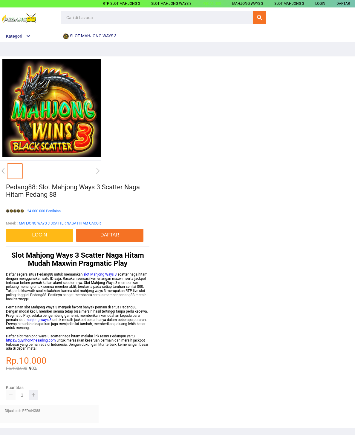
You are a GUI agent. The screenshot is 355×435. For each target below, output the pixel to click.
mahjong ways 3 (39, 320)
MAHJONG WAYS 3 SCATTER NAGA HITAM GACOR (60, 223)
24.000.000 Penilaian (44, 211)
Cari (259, 17)
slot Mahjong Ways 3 (100, 274)
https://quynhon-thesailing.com (31, 340)
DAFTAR (343, 3)
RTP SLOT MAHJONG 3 (121, 3)
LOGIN (320, 3)
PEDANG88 (212, 3)
